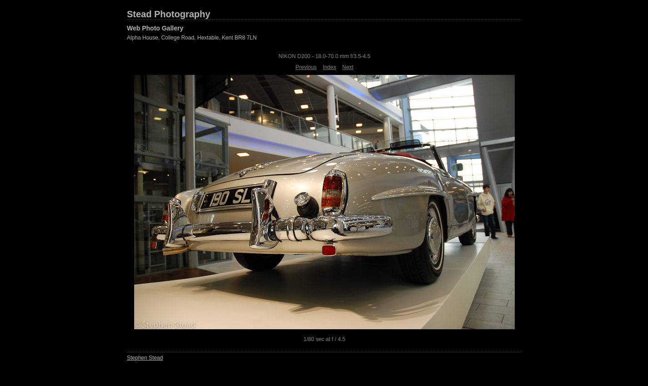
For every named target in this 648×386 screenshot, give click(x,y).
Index (329, 67)
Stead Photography (168, 14)
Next (348, 67)
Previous (306, 67)
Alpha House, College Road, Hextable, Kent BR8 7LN (192, 38)
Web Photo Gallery (155, 28)
